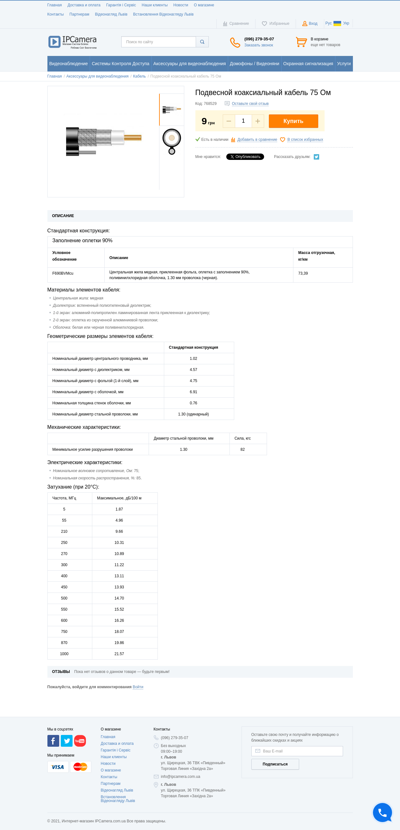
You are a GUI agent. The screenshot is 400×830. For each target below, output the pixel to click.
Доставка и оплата (84, 5)
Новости (180, 5)
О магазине (204, 5)
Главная (54, 5)
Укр (341, 23)
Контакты (55, 14)
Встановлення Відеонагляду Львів (163, 14)
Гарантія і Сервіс (121, 5)
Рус (329, 23)
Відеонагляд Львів (111, 14)
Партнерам (79, 14)
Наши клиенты (155, 5)
